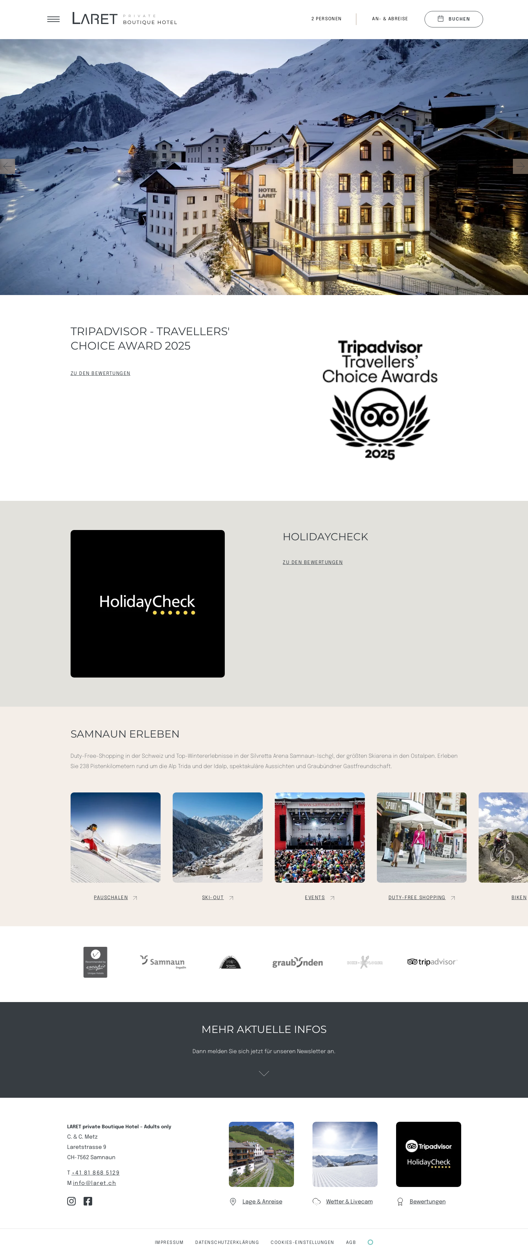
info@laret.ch (94, 1183)
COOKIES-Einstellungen (302, 1242)
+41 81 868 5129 (96, 1173)
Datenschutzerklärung (227, 1242)
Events (315, 897)
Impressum (169, 1242)
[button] (520, 166)
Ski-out (213, 897)
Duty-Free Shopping (417, 897)
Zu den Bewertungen (101, 373)
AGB (351, 1242)
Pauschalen (111, 897)
